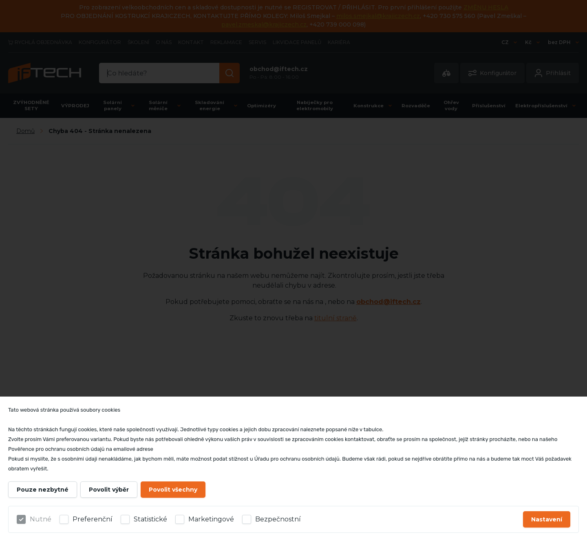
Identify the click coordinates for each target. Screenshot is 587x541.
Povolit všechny (173, 489)
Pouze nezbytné (42, 489)
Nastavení (546, 519)
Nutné (40, 519)
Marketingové (211, 519)
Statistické (150, 519)
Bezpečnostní (278, 519)
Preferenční (93, 519)
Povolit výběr (109, 489)
